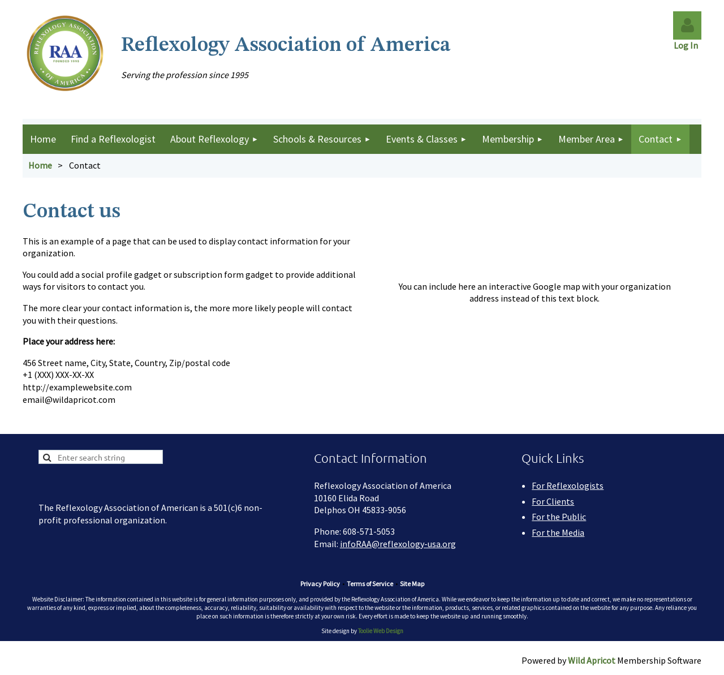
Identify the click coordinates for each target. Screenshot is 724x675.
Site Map (412, 583)
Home (40, 165)
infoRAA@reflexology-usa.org (398, 543)
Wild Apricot (591, 660)
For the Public (559, 516)
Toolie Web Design (380, 631)
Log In (687, 45)
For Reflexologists (568, 485)
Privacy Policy (320, 583)
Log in (687, 25)
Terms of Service (370, 583)
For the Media (558, 532)
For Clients (553, 501)
